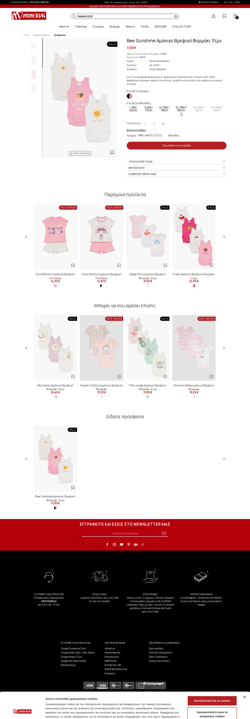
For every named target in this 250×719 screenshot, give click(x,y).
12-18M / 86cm (181, 110)
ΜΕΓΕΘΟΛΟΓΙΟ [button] (177, 168)
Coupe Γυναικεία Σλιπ (73, 648)
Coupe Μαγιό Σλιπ (71, 656)
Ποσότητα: (134, 123)
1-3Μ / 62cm (133, 108)
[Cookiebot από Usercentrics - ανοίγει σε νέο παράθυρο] (22, 712)
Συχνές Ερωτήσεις (159, 660)
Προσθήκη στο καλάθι (176, 145)
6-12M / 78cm (164, 108)
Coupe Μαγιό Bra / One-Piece (78, 652)
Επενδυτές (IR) (113, 665)
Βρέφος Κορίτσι (42, 35)
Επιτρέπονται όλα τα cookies (212, 678)
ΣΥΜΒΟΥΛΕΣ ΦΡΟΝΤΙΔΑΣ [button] (177, 174)
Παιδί (26, 35)
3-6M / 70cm (148, 108)
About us (110, 648)
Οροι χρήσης (156, 648)
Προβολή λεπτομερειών (206, 712)
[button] (74, 16)
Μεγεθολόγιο (68, 665)
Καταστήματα (112, 652)
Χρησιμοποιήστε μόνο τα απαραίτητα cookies (212, 691)
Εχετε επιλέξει (136, 130)
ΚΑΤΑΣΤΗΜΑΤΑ (210, 2)
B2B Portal (110, 660)
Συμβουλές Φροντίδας (73, 660)
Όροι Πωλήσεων (158, 656)
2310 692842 (48, 601)
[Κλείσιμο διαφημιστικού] (244, 674)
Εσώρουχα (59, 35)
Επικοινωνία (112, 656)
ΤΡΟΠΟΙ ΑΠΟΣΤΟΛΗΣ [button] (177, 161)
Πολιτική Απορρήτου (160, 652)
